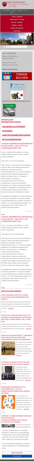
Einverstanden (17, 456)
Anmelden (17, 459)
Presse (25, 10)
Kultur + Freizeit (17, 22)
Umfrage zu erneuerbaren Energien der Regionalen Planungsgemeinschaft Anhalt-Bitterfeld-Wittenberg (16, 419)
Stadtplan (14, 10)
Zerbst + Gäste (17, 25)
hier (10, 446)
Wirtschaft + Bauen (17, 19)
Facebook (11, 12)
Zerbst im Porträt (17, 28)
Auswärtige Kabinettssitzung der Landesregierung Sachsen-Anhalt (15, 363)
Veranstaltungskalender (6, 10)
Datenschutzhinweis (17, 452)
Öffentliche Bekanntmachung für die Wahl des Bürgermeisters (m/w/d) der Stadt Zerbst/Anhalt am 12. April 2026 (16, 318)
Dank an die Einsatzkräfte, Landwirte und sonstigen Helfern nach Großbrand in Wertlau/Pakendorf (16, 337)
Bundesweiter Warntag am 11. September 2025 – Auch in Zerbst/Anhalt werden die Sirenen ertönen (15, 390)
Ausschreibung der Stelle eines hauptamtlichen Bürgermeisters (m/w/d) (15, 297)
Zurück (3, 214)
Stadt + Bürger (17, 17)
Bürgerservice (20, 10)
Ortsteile (17, 31)
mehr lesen (11, 308)
